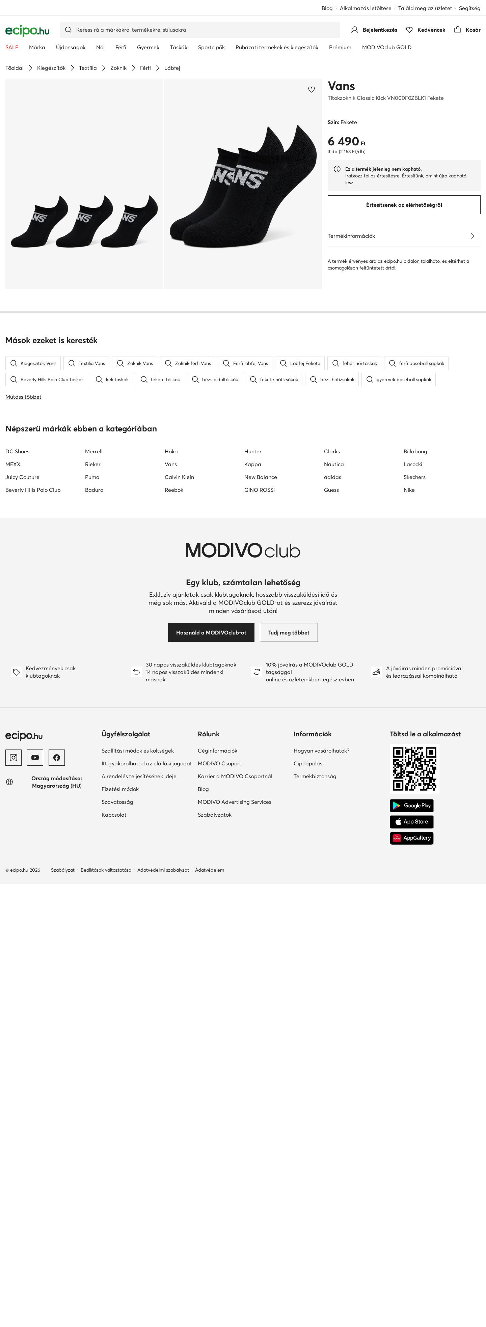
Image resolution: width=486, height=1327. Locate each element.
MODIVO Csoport (219, 1159)
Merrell (94, 847)
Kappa (252, 859)
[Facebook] (57, 1153)
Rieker (93, 859)
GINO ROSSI (259, 885)
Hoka (171, 847)
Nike (409, 885)
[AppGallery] (412, 1234)
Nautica (334, 859)
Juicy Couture (22, 872)
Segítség (470, 8)
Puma (92, 872)
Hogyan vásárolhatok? (321, 1146)
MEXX (13, 859)
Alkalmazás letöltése (366, 8)
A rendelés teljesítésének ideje (139, 1171)
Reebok (174, 885)
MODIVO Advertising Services (234, 1197)
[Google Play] (412, 1201)
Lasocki (413, 859)
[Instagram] (13, 1153)
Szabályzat (63, 1266)
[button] (84, 184)
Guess (331, 885)
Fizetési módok (120, 1184)
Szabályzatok (215, 1210)
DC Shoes (17, 847)
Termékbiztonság (315, 1171)
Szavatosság (117, 1197)
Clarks (332, 847)
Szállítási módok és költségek (138, 1146)
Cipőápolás (308, 1159)
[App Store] (412, 1217)
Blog (327, 8)
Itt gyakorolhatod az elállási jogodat (147, 1159)
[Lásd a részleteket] (472, 236)
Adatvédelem (209, 1266)
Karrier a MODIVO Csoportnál (235, 1171)
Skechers (415, 872)
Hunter (253, 847)
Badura (94, 885)
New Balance (260, 872)
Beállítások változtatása (106, 1266)
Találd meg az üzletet (425, 8)
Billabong (415, 847)
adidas (332, 872)
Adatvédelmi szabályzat (163, 1266)
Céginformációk (217, 1146)
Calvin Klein (179, 872)
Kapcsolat (114, 1210)
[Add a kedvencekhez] (311, 89)
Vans (341, 85)
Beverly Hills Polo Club (33, 885)
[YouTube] (35, 1153)
